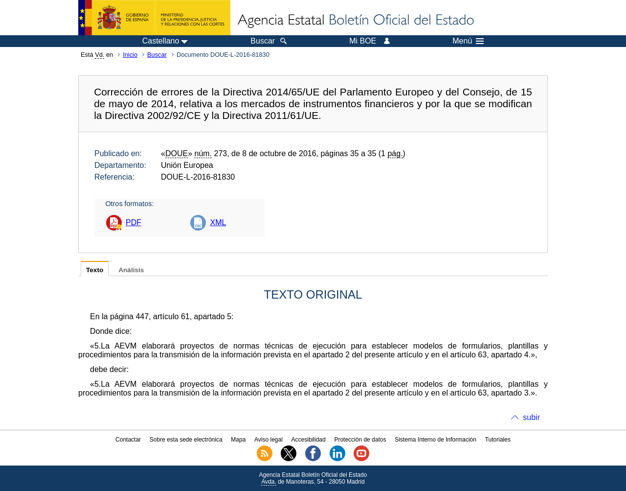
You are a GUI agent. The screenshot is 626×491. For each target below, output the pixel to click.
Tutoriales (498, 439)
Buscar (157, 54)
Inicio (130, 54)
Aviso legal (268, 439)
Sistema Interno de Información (435, 439)
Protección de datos (360, 439)
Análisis (131, 270)
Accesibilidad (308, 439)
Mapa (238, 439)
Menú (468, 41)
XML (218, 222)
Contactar (128, 439)
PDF (133, 222)
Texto (94, 270)
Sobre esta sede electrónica (186, 439)
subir (531, 417)
